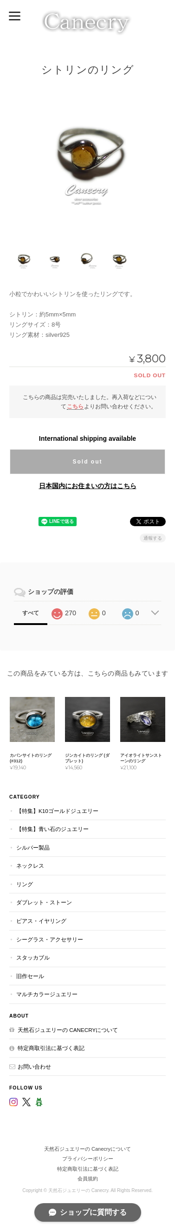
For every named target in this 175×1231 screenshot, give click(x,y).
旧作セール (30, 976)
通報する (152, 538)
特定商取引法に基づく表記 (51, 1048)
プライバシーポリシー (87, 1158)
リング (24, 884)
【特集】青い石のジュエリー (52, 829)
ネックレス (30, 866)
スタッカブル (33, 957)
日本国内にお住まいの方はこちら (87, 486)
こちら (75, 406)
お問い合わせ (34, 1066)
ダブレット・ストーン (44, 902)
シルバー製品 (33, 847)
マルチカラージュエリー (47, 994)
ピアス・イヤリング (41, 921)
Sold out (88, 461)
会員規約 (88, 1178)
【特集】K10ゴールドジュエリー (57, 811)
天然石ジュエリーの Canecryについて (68, 1030)
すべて (30, 613)
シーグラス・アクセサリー (49, 939)
